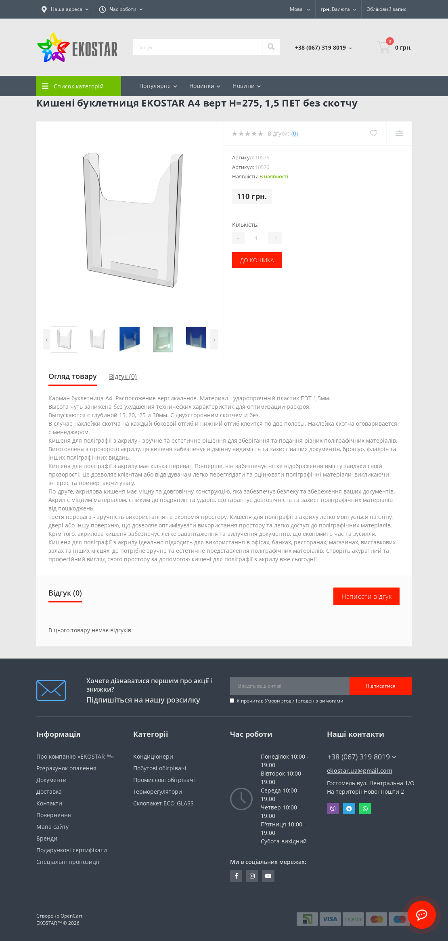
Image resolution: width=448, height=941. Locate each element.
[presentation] (46, 339)
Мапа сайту (52, 826)
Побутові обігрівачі (159, 768)
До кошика (257, 260)
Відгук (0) (123, 376)
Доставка (49, 791)
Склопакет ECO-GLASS (163, 803)
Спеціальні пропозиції (67, 862)
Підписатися (381, 685)
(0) (294, 133)
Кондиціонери (153, 756)
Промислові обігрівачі (164, 780)
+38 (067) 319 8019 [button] (361, 756)
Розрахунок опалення (66, 768)
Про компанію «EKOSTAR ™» (75, 756)
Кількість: (245, 224)
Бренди (46, 838)
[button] (65, 9)
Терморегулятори (157, 791)
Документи (51, 780)
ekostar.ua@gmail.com (359, 770)
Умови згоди (280, 700)
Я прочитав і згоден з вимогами (290, 700)
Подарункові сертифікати (71, 850)
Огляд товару (72, 376)
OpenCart (71, 915)
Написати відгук (366, 596)
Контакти (49, 803)
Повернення (53, 815)
